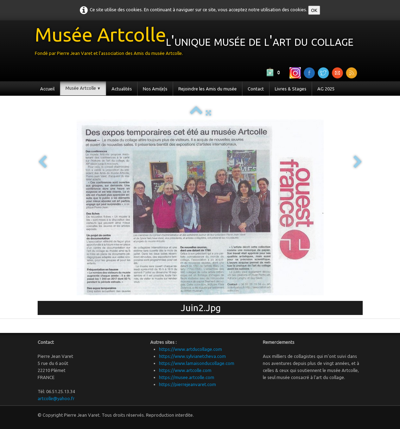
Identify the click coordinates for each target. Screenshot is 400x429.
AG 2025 (326, 88)
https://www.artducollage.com (190, 349)
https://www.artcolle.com (185, 370)
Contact (256, 88)
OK (314, 10)
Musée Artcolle (83, 88)
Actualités (122, 88)
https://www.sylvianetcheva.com (192, 356)
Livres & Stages (290, 88)
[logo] (197, 42)
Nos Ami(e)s (155, 88)
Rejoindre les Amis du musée (207, 88)
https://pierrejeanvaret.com (187, 384)
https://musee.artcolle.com (186, 377)
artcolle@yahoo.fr (56, 398)
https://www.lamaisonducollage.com (196, 363)
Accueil (47, 88)
